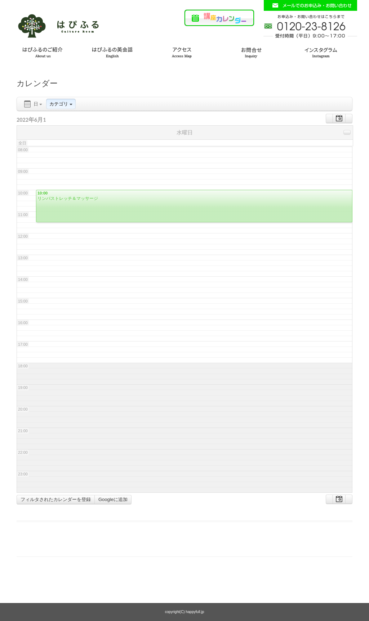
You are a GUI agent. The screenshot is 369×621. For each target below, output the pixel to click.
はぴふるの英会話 (114, 51)
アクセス (184, 51)
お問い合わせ (255, 51)
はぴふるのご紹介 (43, 51)
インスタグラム (325, 51)
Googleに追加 (113, 499)
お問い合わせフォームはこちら (310, 5)
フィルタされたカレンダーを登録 (56, 499)
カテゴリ (60, 104)
